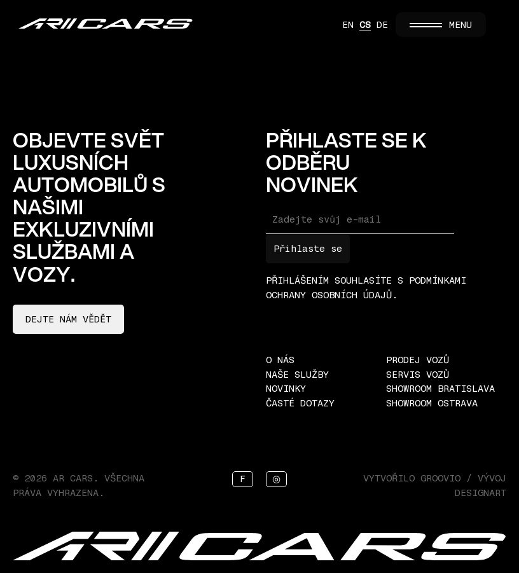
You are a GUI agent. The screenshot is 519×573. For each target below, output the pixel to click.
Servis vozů (417, 374)
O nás (280, 360)
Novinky (286, 388)
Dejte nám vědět (68, 319)
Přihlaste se (307, 248)
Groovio (440, 478)
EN (348, 25)
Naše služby (297, 374)
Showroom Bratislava (440, 388)
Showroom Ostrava (432, 403)
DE (382, 25)
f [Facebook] (243, 479)
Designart (480, 493)
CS (365, 25)
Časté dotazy (300, 403)
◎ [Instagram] (276, 479)
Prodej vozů (417, 360)
